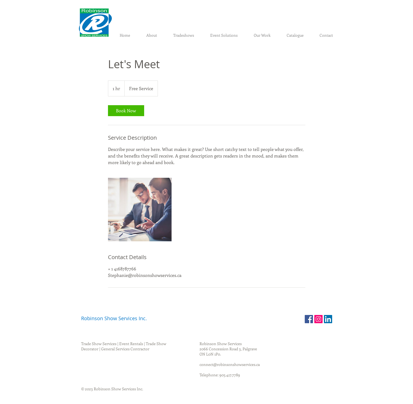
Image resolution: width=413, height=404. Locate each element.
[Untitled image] (140, 209)
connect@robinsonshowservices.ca (230, 364)
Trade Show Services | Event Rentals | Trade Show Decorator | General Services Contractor (123, 346)
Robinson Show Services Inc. (114, 318)
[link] (126, 110)
